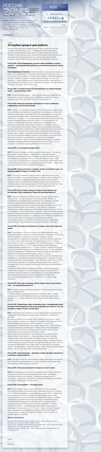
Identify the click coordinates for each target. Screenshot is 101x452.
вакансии (23, 24)
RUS (30, 15)
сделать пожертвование (10, 29)
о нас (22, 28)
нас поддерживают (34, 24)
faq (27, 28)
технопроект (22, 20)
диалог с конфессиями (28, 22)
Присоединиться (56, 14)
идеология (13, 20)
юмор (4, 26)
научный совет (32, 20)
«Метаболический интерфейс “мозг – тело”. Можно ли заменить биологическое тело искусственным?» (33, 429)
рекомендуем (35, 26)
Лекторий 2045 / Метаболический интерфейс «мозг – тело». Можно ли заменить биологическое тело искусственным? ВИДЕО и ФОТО (33, 422)
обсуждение (7, 24)
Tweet (10, 439)
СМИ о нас (15, 24)
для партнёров (13, 28)
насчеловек (55, 7)
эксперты (5, 20)
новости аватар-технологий (11, 22)
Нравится (11, 444)
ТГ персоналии (22, 26)
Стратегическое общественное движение (34, 10)
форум (5, 28)
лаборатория (12, 26)
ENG (33, 15)
